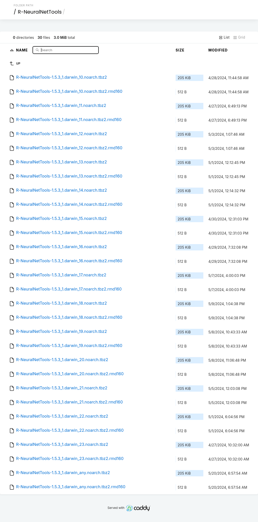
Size (180, 50)
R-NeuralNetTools (40, 11)
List (224, 37)
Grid (239, 37)
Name (22, 50)
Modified (218, 50)
